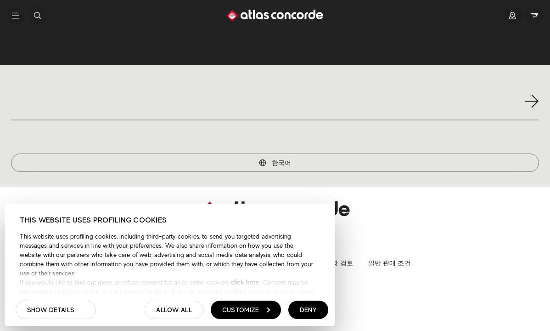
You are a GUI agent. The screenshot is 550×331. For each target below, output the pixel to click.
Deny (308, 310)
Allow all (174, 310)
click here (244, 282)
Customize (246, 310)
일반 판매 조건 (389, 263)
